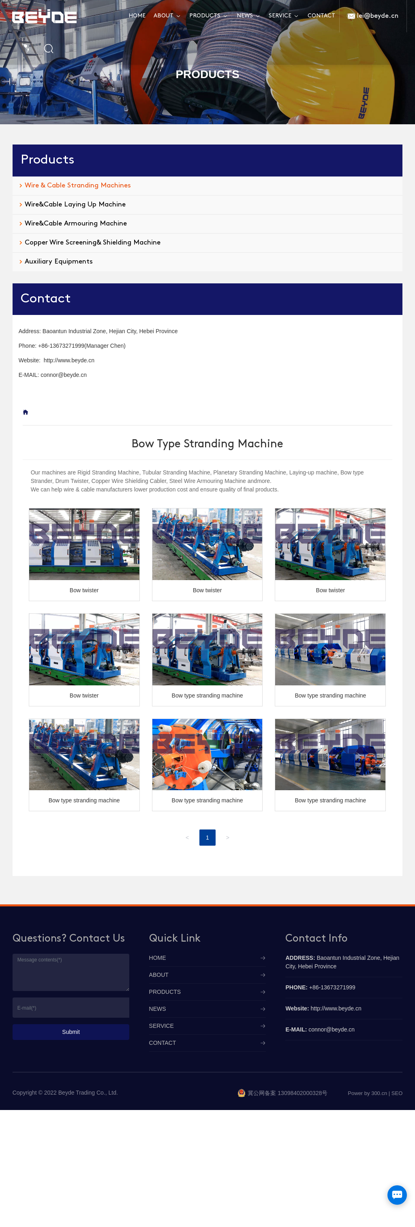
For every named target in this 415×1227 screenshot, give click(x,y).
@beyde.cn (72, 375)
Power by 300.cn (367, 1093)
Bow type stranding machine (207, 695)
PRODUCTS (207, 74)
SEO (396, 1093)
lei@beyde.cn (377, 16)
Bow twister (84, 590)
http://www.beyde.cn (69, 360)
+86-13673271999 (61, 345)
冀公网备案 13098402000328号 (287, 1093)
